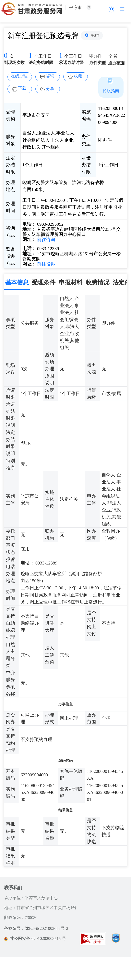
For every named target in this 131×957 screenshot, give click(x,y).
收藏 (78, 76)
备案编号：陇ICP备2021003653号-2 (36, 928)
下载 (22, 88)
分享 (50, 88)
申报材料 (70, 282)
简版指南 (111, 90)
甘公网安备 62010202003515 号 (35, 938)
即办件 (95, 56)
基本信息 (17, 282)
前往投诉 (45, 263)
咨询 (50, 76)
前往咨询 (45, 239)
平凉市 (95, 35)
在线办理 (19, 76)
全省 (112, 56)
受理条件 (43, 282)
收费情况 (97, 282)
